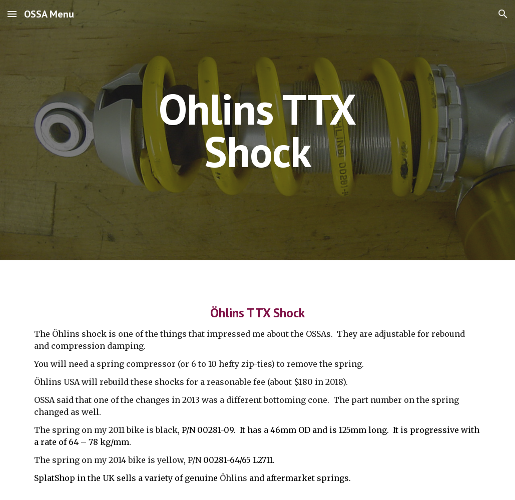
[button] (12, 14)
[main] (257, 130)
